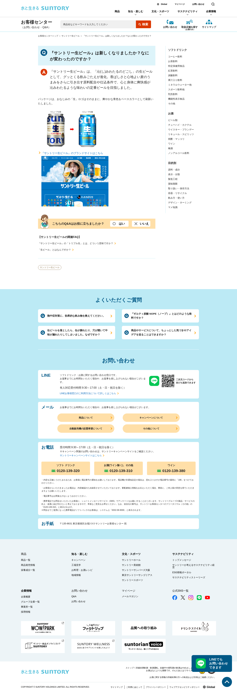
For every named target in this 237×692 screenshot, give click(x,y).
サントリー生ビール (71, 36)
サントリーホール (131, 560)
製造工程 (172, 179)
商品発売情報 (28, 565)
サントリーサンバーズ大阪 (136, 570)
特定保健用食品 (176, 66)
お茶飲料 (172, 61)
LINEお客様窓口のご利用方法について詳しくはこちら (88, 393)
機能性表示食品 (176, 98)
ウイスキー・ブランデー (181, 129)
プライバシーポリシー (156, 687)
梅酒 (170, 148)
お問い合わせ (198, 4)
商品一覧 (25, 560)
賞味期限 (172, 183)
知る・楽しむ (135, 11)
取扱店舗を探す (189, 27)
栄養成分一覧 (28, 570)
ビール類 (172, 120)
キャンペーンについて (151, 417)
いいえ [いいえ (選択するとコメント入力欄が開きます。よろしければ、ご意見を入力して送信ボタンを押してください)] (144, 223)
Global (164, 4)
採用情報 (25, 611)
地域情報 (76, 575)
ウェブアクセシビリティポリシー (184, 687)
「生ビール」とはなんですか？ (54, 249)
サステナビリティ (187, 11)
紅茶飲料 (172, 70)
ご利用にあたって (134, 687)
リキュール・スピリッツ (181, 134)
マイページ (180, 4)
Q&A (73, 596)
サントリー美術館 (131, 565)
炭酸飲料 (172, 75)
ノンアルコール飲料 (178, 153)
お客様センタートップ (48, 36)
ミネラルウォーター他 (180, 84)
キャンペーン (78, 560)
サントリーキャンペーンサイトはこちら (81, 455)
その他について (151, 428)
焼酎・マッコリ (176, 139)
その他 (171, 103)
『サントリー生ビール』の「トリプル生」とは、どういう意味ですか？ (75, 243)
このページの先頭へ (227, 682)
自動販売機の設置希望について (85, 428)
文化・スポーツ (160, 11)
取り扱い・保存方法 (178, 188)
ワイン (171, 143)
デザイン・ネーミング (180, 202)
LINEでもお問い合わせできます (218, 663)
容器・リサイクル (177, 193)
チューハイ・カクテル (180, 124)
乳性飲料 (172, 94)
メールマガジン (130, 596)
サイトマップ (209, 27)
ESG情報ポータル (181, 572)
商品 (117, 11)
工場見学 (76, 565)
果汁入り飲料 (175, 80)
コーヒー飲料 (175, 56)
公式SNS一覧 (180, 590)
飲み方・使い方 (176, 197)
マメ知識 (172, 207)
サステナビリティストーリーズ (188, 577)
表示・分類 (174, 174)
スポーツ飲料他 (176, 89)
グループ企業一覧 (30, 601)
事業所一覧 (27, 606)
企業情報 (211, 11)
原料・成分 (174, 169)
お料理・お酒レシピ (82, 570)
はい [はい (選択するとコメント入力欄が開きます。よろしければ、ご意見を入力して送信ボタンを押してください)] (122, 223)
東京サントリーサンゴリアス (137, 575)
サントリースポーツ (132, 580)
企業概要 (25, 596)
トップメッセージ (181, 560)
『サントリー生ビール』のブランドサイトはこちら (74, 179)
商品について (86, 417)
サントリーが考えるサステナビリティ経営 (193, 566)
